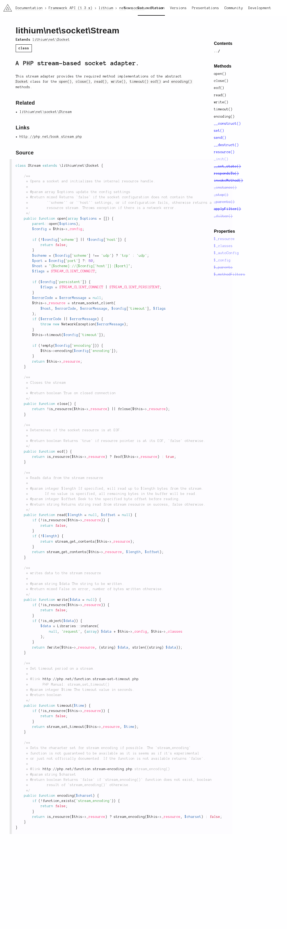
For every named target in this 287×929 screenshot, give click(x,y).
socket (74, 30)
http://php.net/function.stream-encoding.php (88, 769)
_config (75, 229)
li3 (5, 6)
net (52, 30)
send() (220, 138)
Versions (178, 8)
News (128, 8)
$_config (222, 260)
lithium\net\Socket (51, 39)
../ (217, 51)
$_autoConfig (226, 253)
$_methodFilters (229, 274)
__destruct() (226, 145)
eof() (219, 88)
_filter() (223, 216)
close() (221, 81)
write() (221, 102)
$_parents (223, 267)
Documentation (151, 8)
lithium (30, 30)
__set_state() (227, 166)
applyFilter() (227, 209)
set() (219, 131)
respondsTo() (226, 173)
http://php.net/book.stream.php (51, 137)
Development (259, 8)
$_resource (224, 239)
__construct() (227, 123)
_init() (221, 159)
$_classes (223, 246)
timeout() (223, 109)
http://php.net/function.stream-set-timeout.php (91, 679)
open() (220, 74)
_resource (56, 303)
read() (220, 95)
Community (233, 8)
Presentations (205, 8)
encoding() (224, 116)
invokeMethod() (228, 180)
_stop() (221, 195)
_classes (174, 631)
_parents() (224, 202)
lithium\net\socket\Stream (46, 112)
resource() (224, 152)
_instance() (225, 187)
